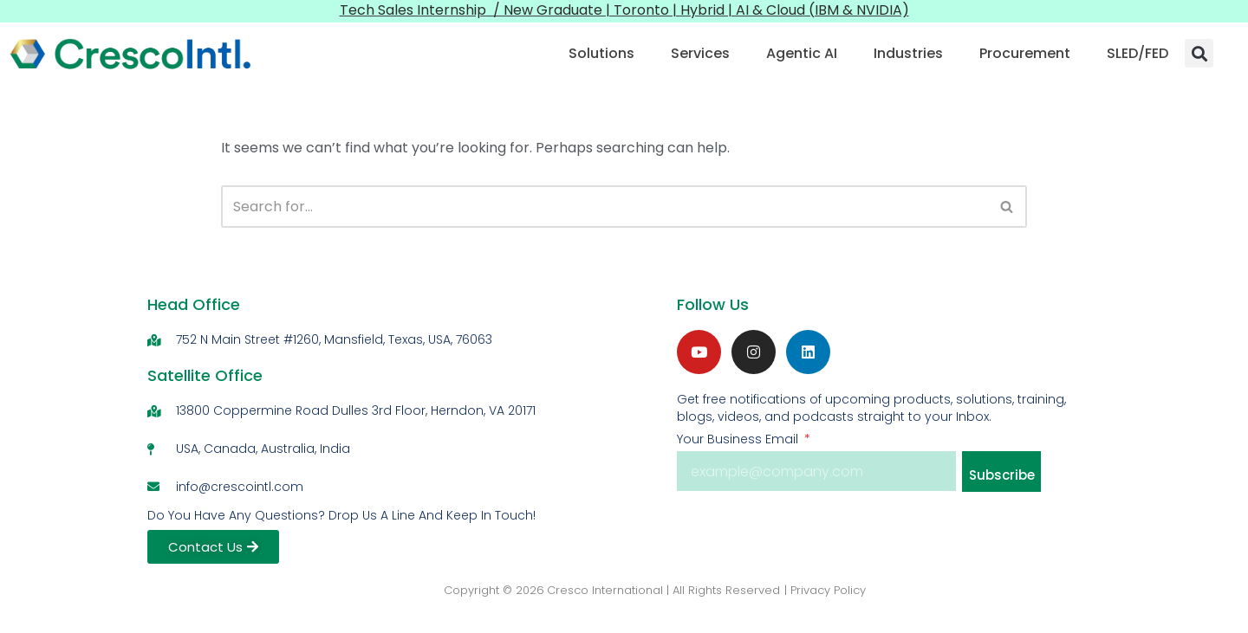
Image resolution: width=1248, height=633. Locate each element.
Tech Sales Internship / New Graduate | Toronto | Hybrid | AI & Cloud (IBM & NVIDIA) (624, 10)
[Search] (604, 206)
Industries (908, 53)
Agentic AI (801, 53)
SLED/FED (1137, 53)
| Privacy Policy (825, 590)
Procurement (1024, 53)
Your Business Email (739, 439)
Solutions (601, 53)
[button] (1199, 53)
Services (700, 53)
